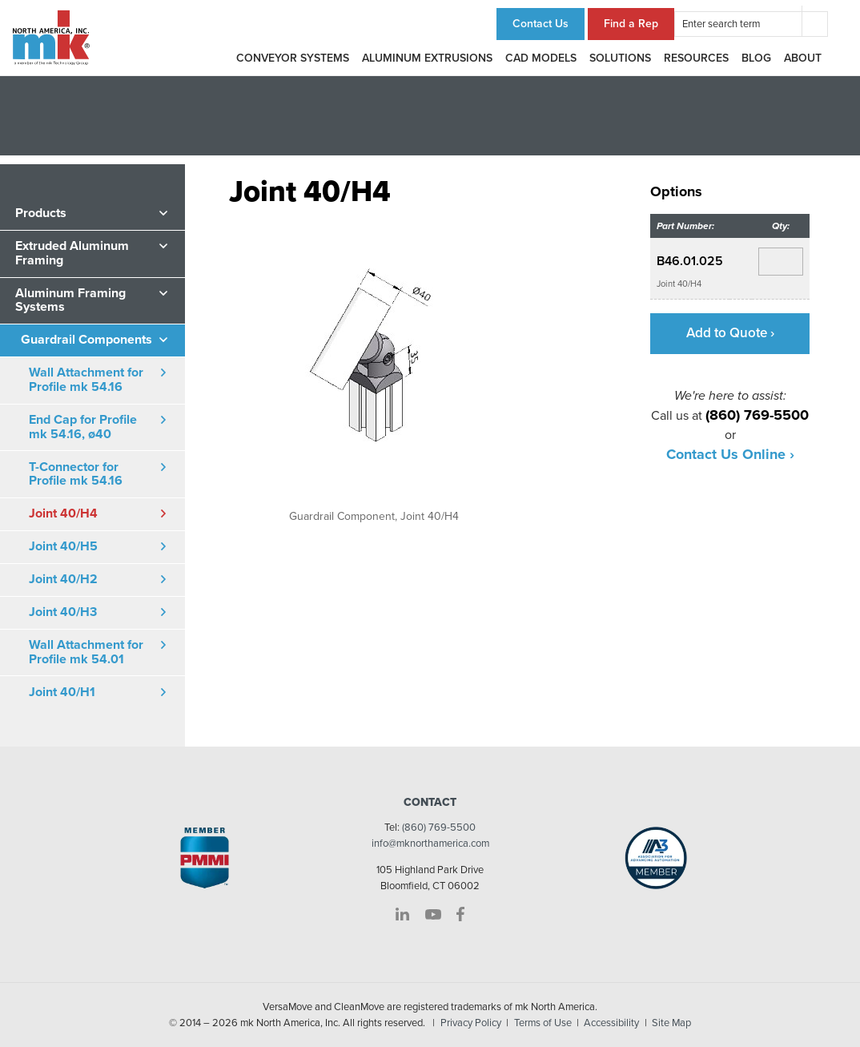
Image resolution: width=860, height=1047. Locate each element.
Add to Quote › (730, 332)
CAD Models (541, 58)
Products (40, 213)
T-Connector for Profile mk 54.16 (76, 474)
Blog (756, 58)
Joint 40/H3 (63, 612)
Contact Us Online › (730, 455)
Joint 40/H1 (62, 692)
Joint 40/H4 (63, 513)
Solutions (620, 58)
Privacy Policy (470, 1023)
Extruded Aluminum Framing (72, 253)
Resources (696, 58)
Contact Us (540, 23)
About (803, 58)
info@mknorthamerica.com (430, 843)
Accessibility (611, 1023)
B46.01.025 (691, 261)
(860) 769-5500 (439, 827)
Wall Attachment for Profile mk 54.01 (86, 652)
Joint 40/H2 (63, 579)
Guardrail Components (86, 340)
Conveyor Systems (292, 58)
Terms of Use (543, 1023)
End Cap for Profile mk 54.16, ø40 (83, 427)
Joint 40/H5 (63, 546)
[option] (374, 364)
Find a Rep (631, 23)
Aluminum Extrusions (427, 58)
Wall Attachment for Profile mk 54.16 (86, 379)
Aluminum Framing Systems (70, 300)
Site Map (671, 1023)
